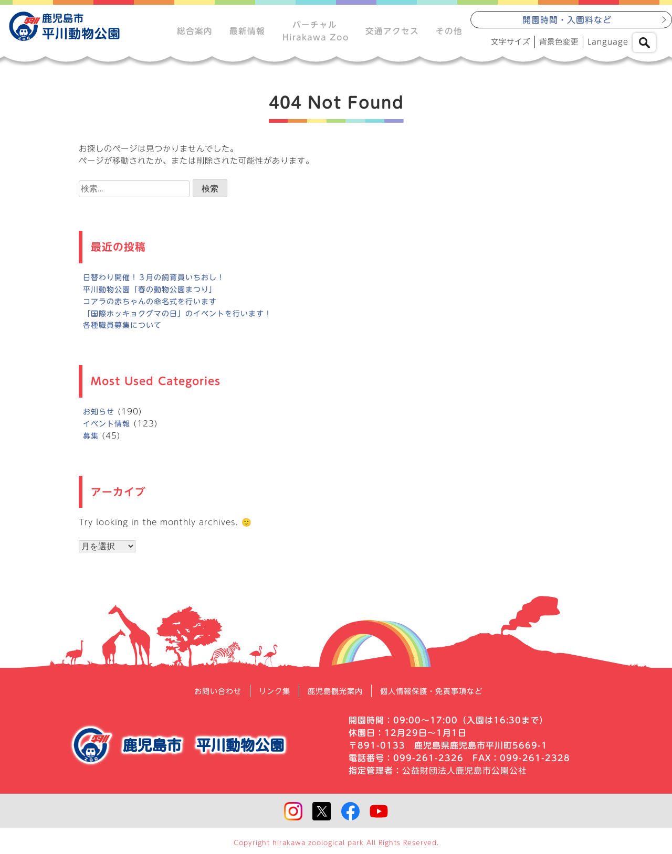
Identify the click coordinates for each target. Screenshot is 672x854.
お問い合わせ (205, 696)
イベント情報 (108, 429)
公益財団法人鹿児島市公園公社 (464, 776)
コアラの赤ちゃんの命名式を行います (154, 307)
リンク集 (267, 696)
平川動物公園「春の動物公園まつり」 (154, 294)
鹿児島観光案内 (333, 696)
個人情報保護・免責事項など (440, 696)
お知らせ (100, 417)
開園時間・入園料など (567, 21)
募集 (91, 441)
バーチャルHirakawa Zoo (314, 31)
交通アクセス (391, 31)
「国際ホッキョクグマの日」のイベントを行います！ (184, 319)
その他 (448, 31)
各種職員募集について (125, 331)
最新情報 (247, 31)
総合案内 (194, 31)
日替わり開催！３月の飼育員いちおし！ (158, 282)
